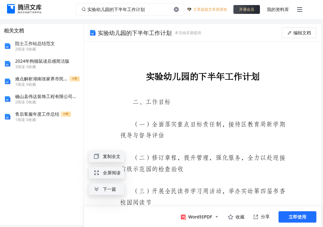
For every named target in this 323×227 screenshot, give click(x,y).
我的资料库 (278, 9)
